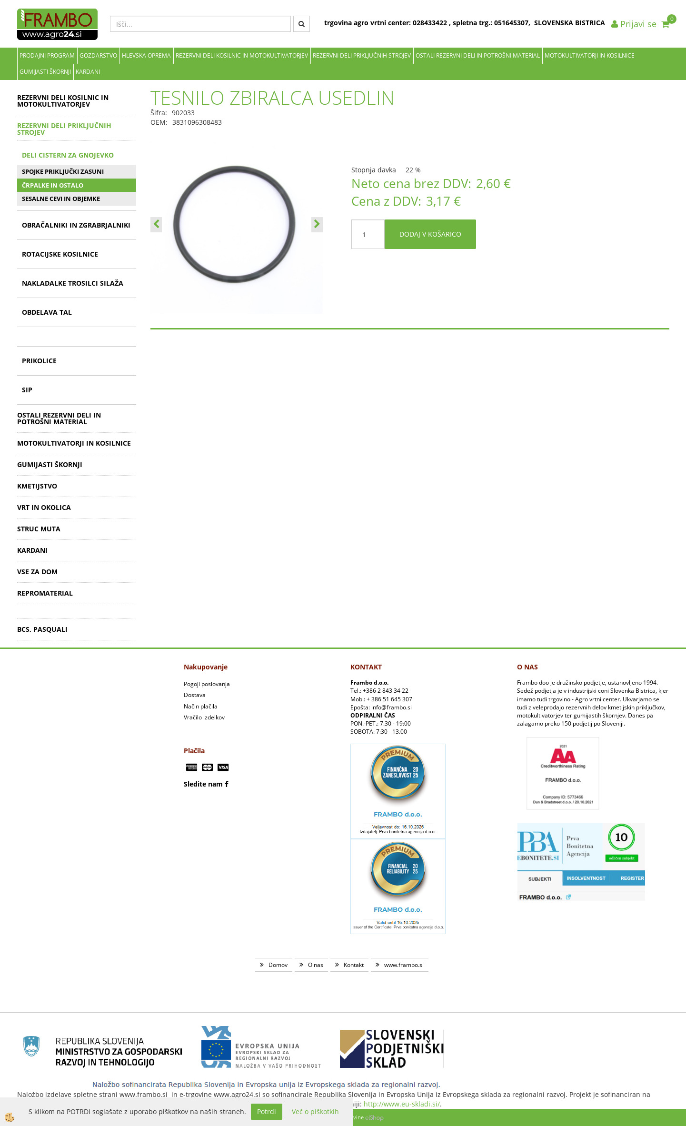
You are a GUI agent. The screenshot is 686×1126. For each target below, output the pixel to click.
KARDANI (88, 72)
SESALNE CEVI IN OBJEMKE (61, 198)
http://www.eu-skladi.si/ (402, 1103)
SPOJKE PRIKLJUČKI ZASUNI (63, 171)
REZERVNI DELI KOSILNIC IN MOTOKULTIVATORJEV (242, 55)
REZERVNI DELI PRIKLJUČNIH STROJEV (362, 55)
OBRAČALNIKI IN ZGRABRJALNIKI (76, 224)
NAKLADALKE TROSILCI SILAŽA (72, 283)
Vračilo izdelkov (204, 717)
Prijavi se (633, 24)
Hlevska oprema (146, 55)
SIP (27, 389)
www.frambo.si (404, 965)
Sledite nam (203, 783)
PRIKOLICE (39, 360)
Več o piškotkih (315, 1111)
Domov (278, 965)
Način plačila (201, 706)
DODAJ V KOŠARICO (430, 234)
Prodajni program (47, 55)
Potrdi (266, 1111)
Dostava (195, 695)
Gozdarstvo (98, 55)
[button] (317, 224)
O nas (315, 965)
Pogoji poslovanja (207, 684)
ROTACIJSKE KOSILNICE (60, 254)
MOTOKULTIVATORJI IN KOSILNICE (590, 55)
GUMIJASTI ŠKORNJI (45, 72)
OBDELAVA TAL (47, 312)
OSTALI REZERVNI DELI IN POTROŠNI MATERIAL (478, 55)
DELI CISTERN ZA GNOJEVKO (68, 154)
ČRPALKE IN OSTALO (52, 185)
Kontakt (354, 965)
